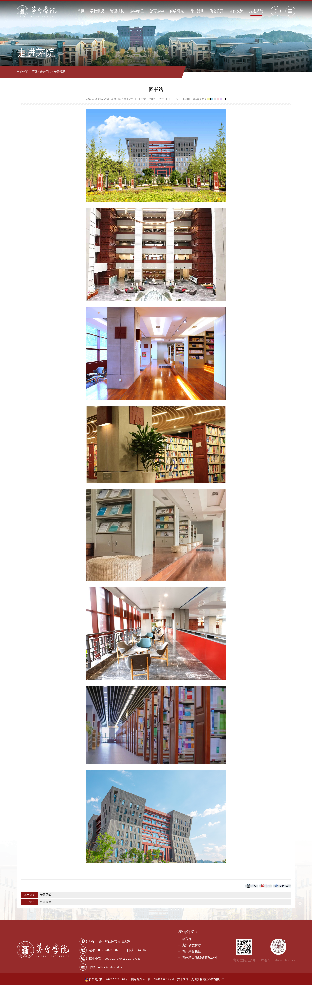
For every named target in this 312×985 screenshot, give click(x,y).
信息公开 (216, 11)
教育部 (187, 939)
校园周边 (45, 902)
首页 (80, 11)
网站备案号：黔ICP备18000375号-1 (152, 979)
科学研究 (177, 11)
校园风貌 (45, 894)
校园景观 (59, 71)
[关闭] (186, 98)
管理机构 (117, 11)
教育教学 (157, 11)
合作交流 (236, 11)
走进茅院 (256, 11)
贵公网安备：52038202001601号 (107, 979)
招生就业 (196, 11)
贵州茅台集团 (191, 951)
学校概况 (97, 11)
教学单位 (137, 11)
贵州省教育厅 (191, 945)
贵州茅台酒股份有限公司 (199, 957)
